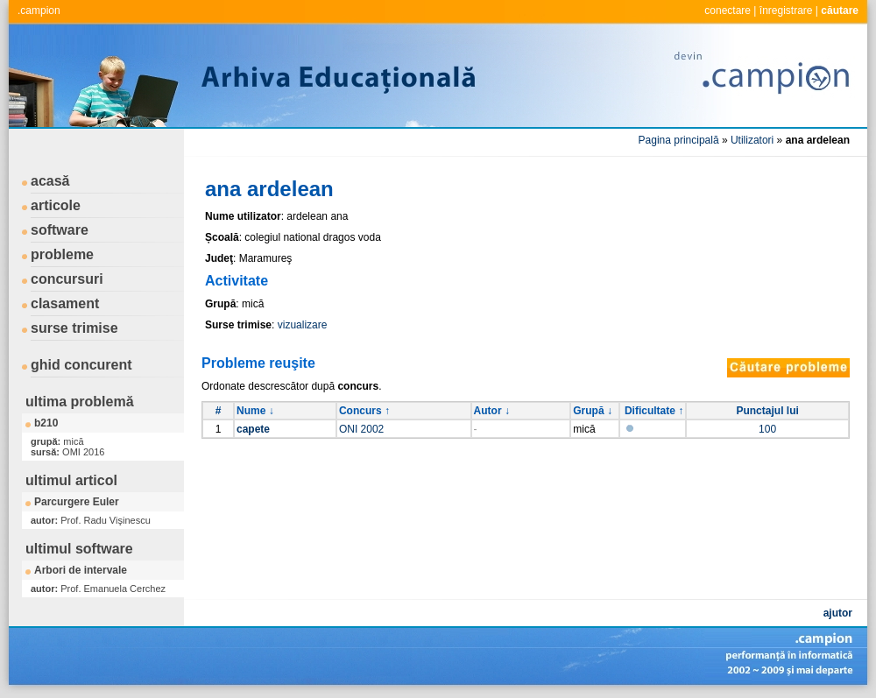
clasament (65, 303)
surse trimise (74, 328)
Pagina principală (679, 140)
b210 (46, 423)
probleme (62, 254)
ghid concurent (81, 364)
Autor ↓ (492, 411)
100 (767, 429)
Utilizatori (752, 140)
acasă (50, 180)
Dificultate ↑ (654, 411)
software (59, 229)
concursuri (67, 278)
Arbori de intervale (80, 570)
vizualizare (303, 325)
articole (56, 205)
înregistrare (786, 10)
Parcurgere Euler (76, 502)
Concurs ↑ (364, 411)
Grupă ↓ (592, 411)
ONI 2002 (361, 429)
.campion (39, 10)
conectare (727, 10)
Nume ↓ (255, 411)
